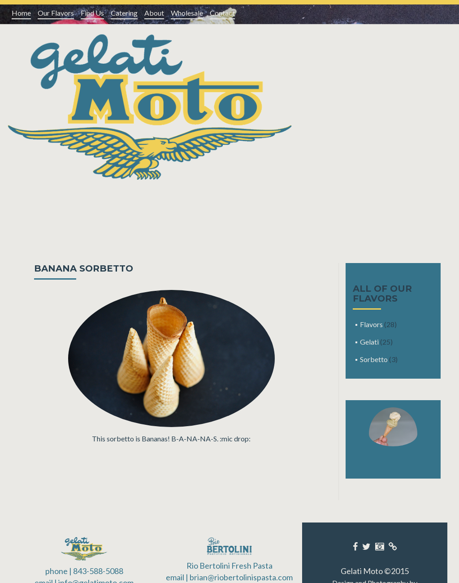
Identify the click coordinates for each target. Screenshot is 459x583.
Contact (222, 13)
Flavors (371, 324)
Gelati (369, 341)
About (154, 13)
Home (21, 13)
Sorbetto (374, 359)
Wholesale (187, 13)
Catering (124, 13)
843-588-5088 (98, 571)
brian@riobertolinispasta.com (241, 577)
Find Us (92, 13)
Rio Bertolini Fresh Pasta (229, 565)
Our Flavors (56, 13)
